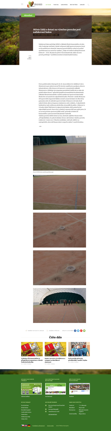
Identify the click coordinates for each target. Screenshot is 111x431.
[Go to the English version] (25, 426)
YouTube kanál (48, 396)
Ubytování (81, 407)
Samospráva (64, 4)
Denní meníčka (73, 413)
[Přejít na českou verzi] (22, 426)
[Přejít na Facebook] (79, 389)
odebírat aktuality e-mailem (36, 330)
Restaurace (72, 410)
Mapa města (82, 413)
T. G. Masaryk (82, 405)
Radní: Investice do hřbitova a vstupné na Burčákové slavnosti (55, 360)
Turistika (56, 4)
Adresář (82, 4)
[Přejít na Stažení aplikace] (31, 389)
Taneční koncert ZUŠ (53, 411)
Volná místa (24, 414)
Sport (30, 57)
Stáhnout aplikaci (25, 396)
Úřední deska (24, 407)
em (84, 330)
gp (81, 330)
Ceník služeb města (26, 412)
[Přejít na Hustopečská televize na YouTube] (55, 389)
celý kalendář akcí (52, 414)
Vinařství (71, 405)
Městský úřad (74, 4)
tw (78, 330)
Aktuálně (48, 4)
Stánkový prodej (25, 416)
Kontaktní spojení (25, 410)
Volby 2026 (24, 419)
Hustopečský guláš (53, 409)
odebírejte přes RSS (54, 330)
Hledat (88, 4)
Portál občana (25, 405)
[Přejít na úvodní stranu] (34, 4)
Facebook (71, 396)
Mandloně (72, 407)
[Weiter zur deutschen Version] (29, 426)
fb (75, 330)
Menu (22, 4)
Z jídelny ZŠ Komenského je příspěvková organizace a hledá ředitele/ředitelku (32, 360)
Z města (29, 58)
